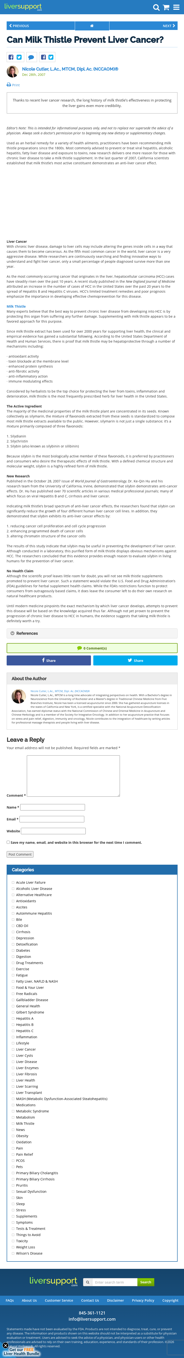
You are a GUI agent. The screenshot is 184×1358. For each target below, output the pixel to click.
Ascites (21, 907)
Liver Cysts (24, 1055)
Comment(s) (92, 647)
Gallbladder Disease (32, 1000)
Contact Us (90, 1300)
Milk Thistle (16, 306)
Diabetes (23, 950)
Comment (16, 795)
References (24, 633)
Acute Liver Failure (31, 882)
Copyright (170, 1300)
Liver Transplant (29, 1092)
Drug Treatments (29, 962)
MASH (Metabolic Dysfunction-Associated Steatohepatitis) (61, 1098)
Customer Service (59, 1300)
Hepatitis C (24, 1030)
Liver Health (25, 1080)
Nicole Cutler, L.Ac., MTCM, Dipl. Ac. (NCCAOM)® (70, 69)
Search (145, 1282)
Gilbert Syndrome (30, 1012)
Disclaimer (115, 1300)
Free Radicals (26, 993)
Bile (19, 919)
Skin (19, 1197)
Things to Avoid (28, 1234)
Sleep (20, 1204)
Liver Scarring (27, 1086)
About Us (29, 1300)
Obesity (22, 1136)
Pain (19, 1148)
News (20, 1129)
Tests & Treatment (30, 1228)
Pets (19, 1166)
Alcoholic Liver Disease (34, 888)
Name (13, 807)
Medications (26, 1105)
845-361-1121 (92, 1313)
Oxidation (24, 1142)
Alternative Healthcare (34, 894)
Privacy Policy (143, 1300)
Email (13, 819)
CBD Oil (22, 925)
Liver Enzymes (27, 1068)
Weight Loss (25, 1247)
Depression (25, 938)
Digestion (23, 956)
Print (13, 85)
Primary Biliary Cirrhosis (35, 1179)
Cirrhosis (23, 932)
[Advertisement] (92, 203)
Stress (21, 1210)
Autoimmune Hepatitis (34, 913)
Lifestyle (22, 1043)
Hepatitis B (24, 1024)
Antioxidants (26, 901)
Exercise (22, 969)
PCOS (20, 1160)
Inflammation (26, 1037)
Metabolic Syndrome (32, 1111)
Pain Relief (24, 1154)
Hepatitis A (24, 1018)
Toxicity (22, 1241)
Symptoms (24, 1222)
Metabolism (25, 1117)
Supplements (26, 1216)
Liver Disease (26, 1061)
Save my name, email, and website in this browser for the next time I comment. (76, 842)
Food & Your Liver (30, 987)
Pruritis (22, 1185)
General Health (28, 1006)
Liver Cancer (26, 1049)
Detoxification (27, 944)
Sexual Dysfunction (31, 1191)
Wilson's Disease (29, 1253)
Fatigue (22, 975)
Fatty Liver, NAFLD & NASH (37, 981)
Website (13, 831)
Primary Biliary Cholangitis (37, 1173)
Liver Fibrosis (26, 1074)
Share (49, 660)
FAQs (10, 1300)
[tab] (92, 633)
